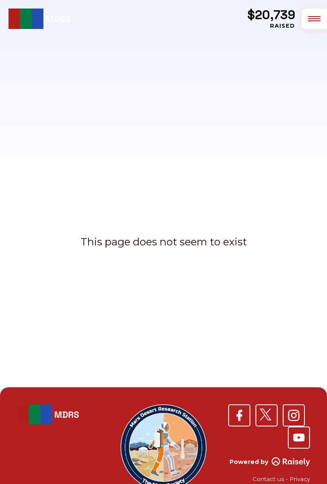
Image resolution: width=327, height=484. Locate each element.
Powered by (269, 462)
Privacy (300, 478)
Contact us (268, 478)
